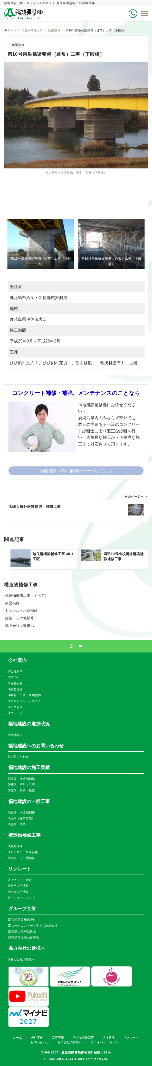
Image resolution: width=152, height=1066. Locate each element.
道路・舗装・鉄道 (22, 790)
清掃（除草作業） (22, 818)
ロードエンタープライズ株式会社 (34, 925)
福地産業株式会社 (23, 919)
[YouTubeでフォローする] (80, 646)
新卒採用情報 (19, 885)
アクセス (16, 707)
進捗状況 (16, 735)
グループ (16, 713)
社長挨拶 (16, 683)
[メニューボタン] (144, 13)
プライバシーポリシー (106, 1042)
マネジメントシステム (25, 701)
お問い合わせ (19, 756)
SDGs (14, 677)
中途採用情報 (19, 891)
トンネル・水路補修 (24, 852)
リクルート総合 (21, 879)
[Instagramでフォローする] (71, 646)
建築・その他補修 (22, 857)
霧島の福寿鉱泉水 (23, 931)
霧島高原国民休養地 (25, 937)
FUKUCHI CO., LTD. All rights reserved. (77, 1058)
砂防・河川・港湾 (22, 784)
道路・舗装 (18, 824)
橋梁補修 (18, 45)
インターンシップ (22, 897)
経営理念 (16, 689)
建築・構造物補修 (22, 778)
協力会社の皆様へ (22, 959)
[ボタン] (133, 13)
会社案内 (16, 671)
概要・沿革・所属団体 (25, 695)
